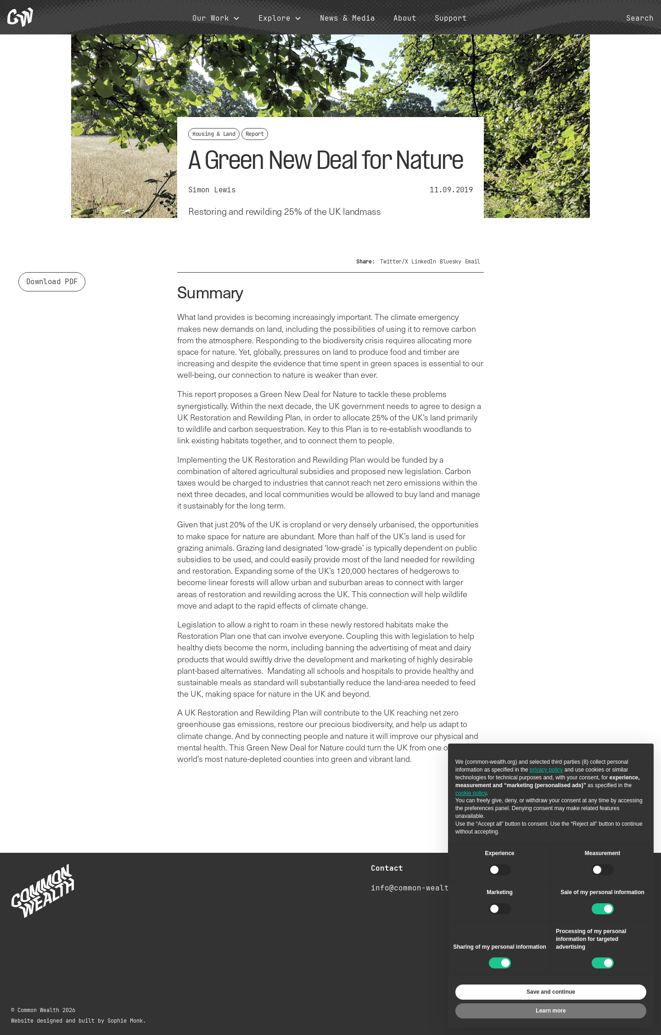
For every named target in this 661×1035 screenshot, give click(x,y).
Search (640, 18)
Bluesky (450, 261)
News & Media (347, 18)
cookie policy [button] (471, 793)
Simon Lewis (211, 190)
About (404, 18)
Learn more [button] (551, 1010)
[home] (20, 17)
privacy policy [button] (546, 769)
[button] (216, 18)
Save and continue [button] (551, 992)
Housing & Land (213, 134)
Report (255, 134)
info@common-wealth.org (421, 888)
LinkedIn (423, 261)
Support (451, 18)
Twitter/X (394, 261)
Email (472, 261)
